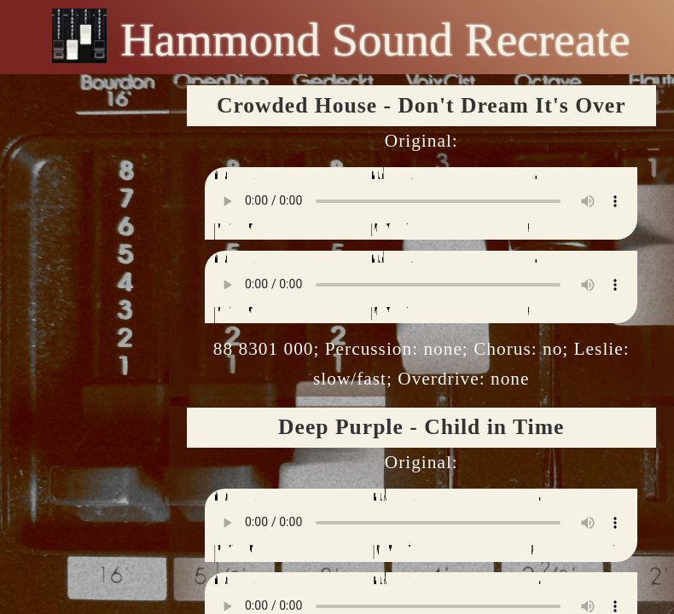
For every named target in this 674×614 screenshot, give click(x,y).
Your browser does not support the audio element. (421, 201)
